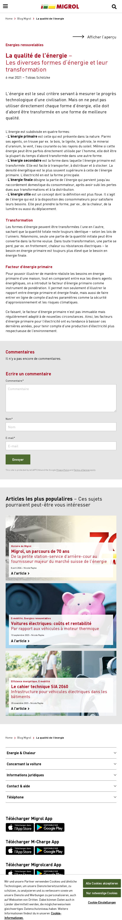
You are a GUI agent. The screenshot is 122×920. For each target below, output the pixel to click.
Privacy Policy (62, 469)
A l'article (20, 573)
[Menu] (5, 6)
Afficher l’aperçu (94, 37)
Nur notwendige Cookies (101, 893)
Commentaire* (15, 380)
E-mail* (10, 438)
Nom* (9, 418)
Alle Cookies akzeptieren (102, 883)
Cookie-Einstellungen (102, 902)
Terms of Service (82, 469)
